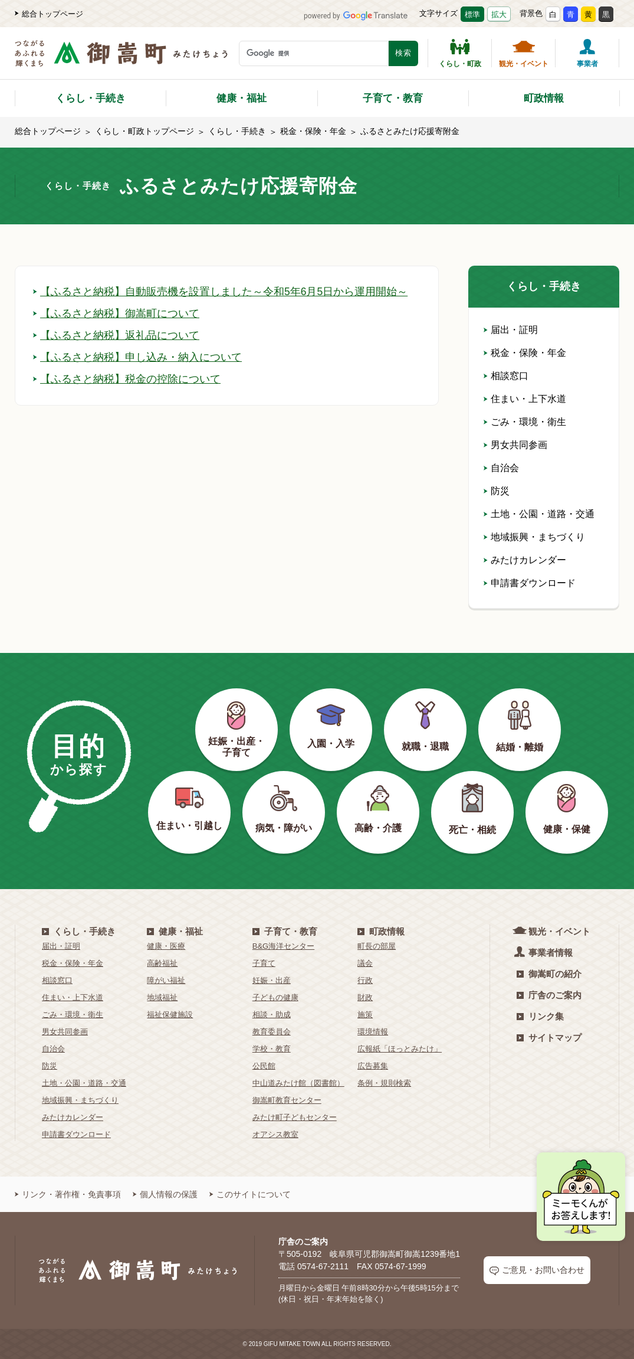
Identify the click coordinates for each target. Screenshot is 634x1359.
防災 (497, 491)
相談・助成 (271, 1014)
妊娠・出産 (271, 980)
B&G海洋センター (283, 946)
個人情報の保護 (165, 1194)
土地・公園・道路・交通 (539, 514)
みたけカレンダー (525, 560)
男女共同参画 (515, 445)
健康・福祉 (241, 98)
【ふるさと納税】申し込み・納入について (137, 357)
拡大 (499, 14)
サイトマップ (549, 1038)
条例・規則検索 (384, 1083)
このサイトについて (250, 1194)
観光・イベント (523, 53)
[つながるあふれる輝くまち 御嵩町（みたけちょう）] (121, 59)
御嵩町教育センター (286, 1100)
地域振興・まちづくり (534, 537)
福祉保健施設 (170, 1014)
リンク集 (540, 1016)
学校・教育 (271, 1048)
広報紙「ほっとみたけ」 (399, 1048)
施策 (365, 1014)
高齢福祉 (162, 963)
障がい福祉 (166, 980)
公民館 (263, 1065)
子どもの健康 (275, 997)
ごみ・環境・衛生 (525, 422)
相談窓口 (506, 376)
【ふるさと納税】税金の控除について (127, 379)
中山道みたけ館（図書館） (298, 1083)
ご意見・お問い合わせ (537, 1270)
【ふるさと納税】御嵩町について (116, 313)
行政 (365, 980)
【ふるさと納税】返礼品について (116, 335)
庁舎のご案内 (549, 995)
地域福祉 (162, 997)
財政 (365, 997)
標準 (472, 14)
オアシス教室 (275, 1134)
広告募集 (372, 1065)
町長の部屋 (376, 946)
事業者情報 (545, 952)
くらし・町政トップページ (144, 131)
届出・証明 (511, 330)
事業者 (587, 53)
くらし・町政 (460, 53)
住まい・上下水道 (525, 399)
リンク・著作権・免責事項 (68, 1194)
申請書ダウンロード (530, 583)
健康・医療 (166, 946)
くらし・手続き (90, 98)
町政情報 (544, 98)
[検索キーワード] (314, 53)
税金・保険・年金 (313, 131)
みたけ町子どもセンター (294, 1117)
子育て (263, 963)
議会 (365, 963)
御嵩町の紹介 (549, 974)
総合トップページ (49, 13)
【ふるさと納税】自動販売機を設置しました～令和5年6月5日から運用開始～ (220, 292)
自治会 (501, 468)
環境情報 (372, 1031)
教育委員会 (271, 1031)
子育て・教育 (393, 98)
